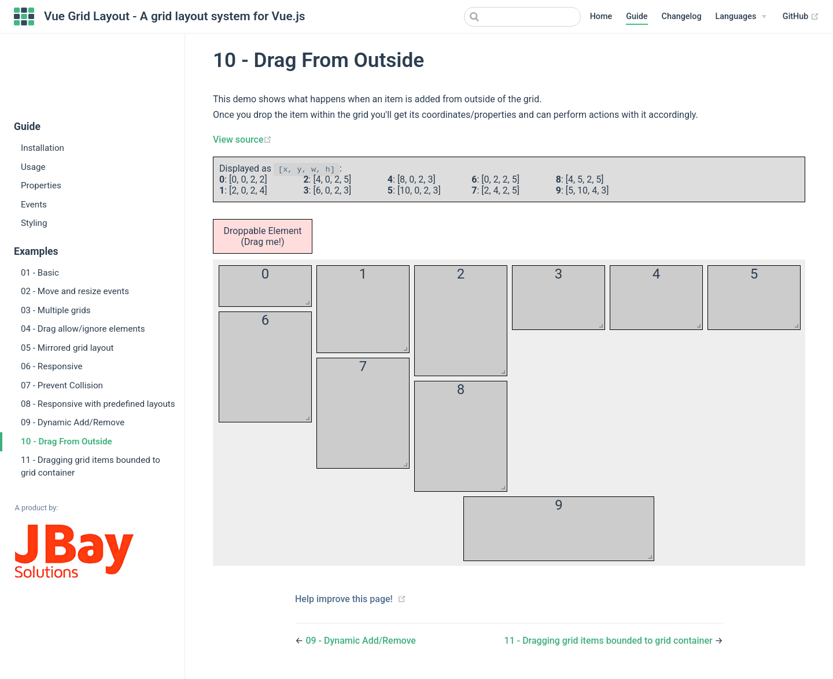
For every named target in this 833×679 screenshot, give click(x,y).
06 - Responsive (51, 366)
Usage (33, 167)
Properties (41, 185)
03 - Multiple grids (56, 310)
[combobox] (522, 17)
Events (34, 204)
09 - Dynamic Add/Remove (72, 422)
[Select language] (741, 16)
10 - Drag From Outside (66, 441)
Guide (636, 16)
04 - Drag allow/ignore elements (83, 329)
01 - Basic (40, 273)
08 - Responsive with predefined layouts (98, 404)
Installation (42, 148)
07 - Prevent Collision (62, 385)
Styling (34, 223)
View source (242, 139)
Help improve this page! (344, 598)
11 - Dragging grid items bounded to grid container (90, 466)
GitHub (801, 16)
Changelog (682, 16)
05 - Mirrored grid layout (67, 348)
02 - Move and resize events (75, 291)
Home (601, 16)
